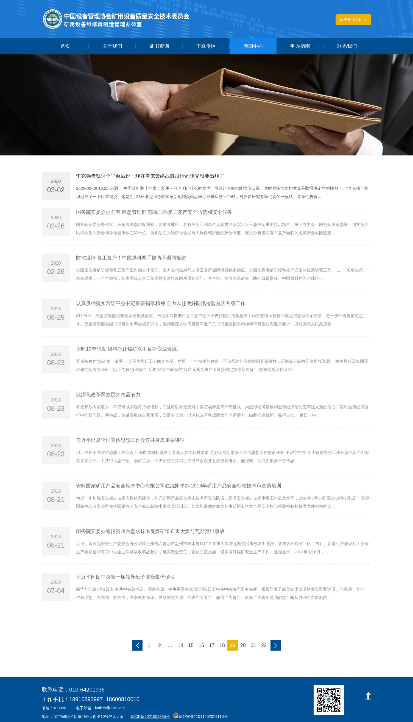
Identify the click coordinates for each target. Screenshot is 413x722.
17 (211, 645)
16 (201, 645)
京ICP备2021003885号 (150, 716)
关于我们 (112, 46)
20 (243, 645)
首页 (65, 46)
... (170, 645)
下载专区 (206, 46)
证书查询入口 (351, 19)
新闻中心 (253, 46)
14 (180, 645)
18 (222, 645)
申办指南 (300, 46)
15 (191, 645)
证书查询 (159, 46)
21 (253, 645)
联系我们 (347, 46)
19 (232, 645)
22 (264, 645)
